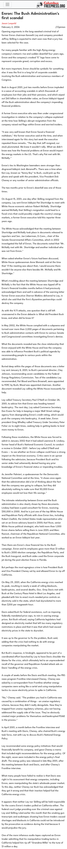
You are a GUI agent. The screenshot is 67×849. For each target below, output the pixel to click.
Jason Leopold (9, 23)
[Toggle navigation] (7, 4)
